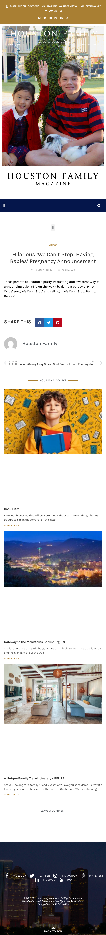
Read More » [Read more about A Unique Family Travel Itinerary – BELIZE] (11, 795)
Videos (53, 245)
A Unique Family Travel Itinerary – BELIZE (34, 778)
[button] (4, 205)
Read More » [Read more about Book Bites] (11, 525)
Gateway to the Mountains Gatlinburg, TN (34, 642)
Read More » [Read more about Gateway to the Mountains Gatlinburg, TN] (11, 658)
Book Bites (11, 509)
